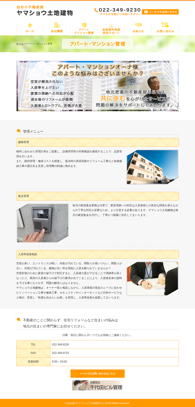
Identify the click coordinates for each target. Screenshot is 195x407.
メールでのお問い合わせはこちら (97, 373)
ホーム (19, 43)
